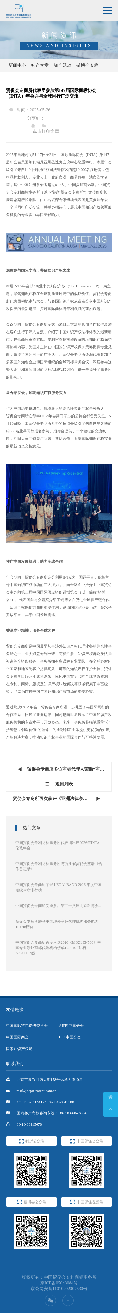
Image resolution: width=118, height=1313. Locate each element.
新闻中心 (17, 65)
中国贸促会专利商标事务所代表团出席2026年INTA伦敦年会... (57, 845)
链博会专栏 (87, 65)
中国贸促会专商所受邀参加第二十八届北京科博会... (58, 906)
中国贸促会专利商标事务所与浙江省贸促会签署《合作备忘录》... (58, 866)
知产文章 (40, 65)
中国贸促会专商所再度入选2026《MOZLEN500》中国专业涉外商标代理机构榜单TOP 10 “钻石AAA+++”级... (58, 947)
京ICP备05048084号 (59, 1283)
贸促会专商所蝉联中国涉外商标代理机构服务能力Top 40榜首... (56, 924)
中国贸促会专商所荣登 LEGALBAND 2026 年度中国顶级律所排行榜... (58, 887)
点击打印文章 (46, 131)
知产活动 (62, 65)
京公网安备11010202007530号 (59, 1288)
